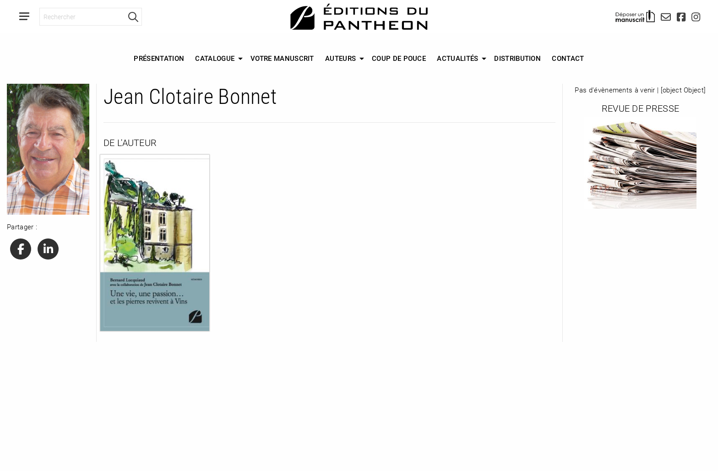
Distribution (517, 58)
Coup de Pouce (399, 58)
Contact (568, 58)
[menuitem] (159, 58)
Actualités (457, 58)
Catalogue (214, 58)
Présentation (159, 58)
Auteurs (340, 58)
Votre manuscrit (282, 58)
